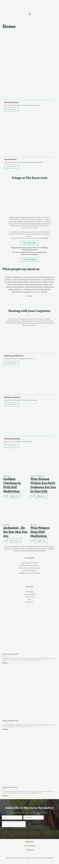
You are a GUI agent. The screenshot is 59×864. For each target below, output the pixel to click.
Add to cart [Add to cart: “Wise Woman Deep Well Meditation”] (41, 541)
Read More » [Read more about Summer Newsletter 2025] (5, 729)
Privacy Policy (29, 841)
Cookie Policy (29, 850)
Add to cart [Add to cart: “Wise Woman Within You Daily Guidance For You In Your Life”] (41, 496)
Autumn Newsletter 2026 (10, 654)
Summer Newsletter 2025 (10, 720)
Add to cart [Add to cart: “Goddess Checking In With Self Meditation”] (14, 496)
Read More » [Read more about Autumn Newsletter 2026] (5, 662)
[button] (29, 14)
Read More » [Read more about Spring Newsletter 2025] (5, 795)
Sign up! (51, 832)
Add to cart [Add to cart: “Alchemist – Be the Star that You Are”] (14, 541)
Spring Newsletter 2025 (9, 787)
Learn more (29, 48)
